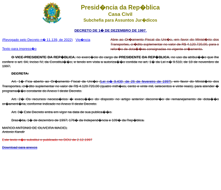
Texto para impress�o (19, 49)
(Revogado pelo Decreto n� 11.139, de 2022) (37, 40)
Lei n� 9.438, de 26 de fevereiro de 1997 (135, 81)
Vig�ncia (83, 40)
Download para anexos (19, 147)
